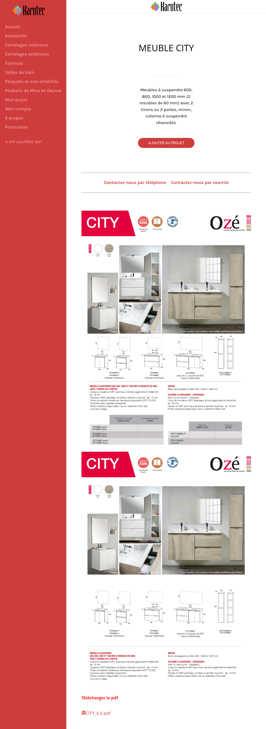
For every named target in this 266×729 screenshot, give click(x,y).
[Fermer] (73, 6)
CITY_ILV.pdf (98, 713)
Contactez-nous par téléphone (135, 182)
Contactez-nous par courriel (200, 182)
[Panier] (255, 7)
